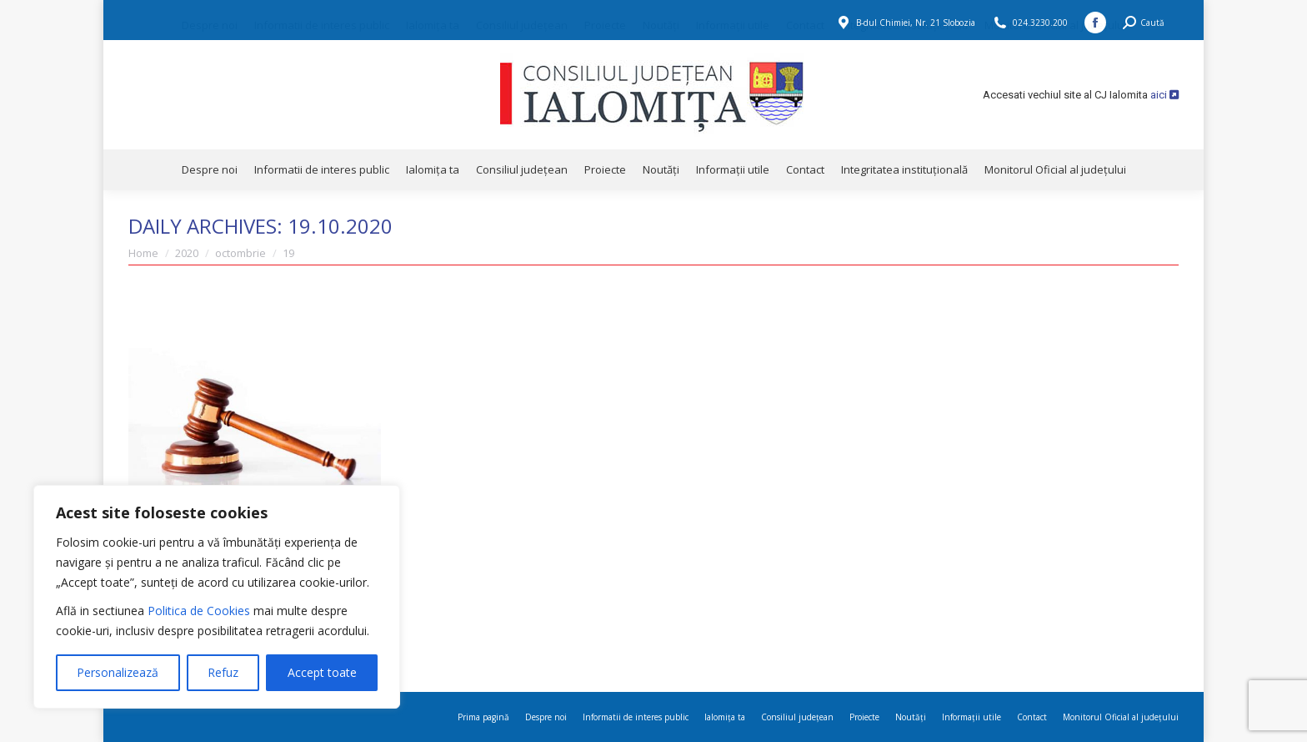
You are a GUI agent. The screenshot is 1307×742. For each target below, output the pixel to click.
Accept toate (322, 672)
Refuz (223, 672)
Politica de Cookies (199, 610)
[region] (216, 597)
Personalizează (117, 672)
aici (1164, 94)
